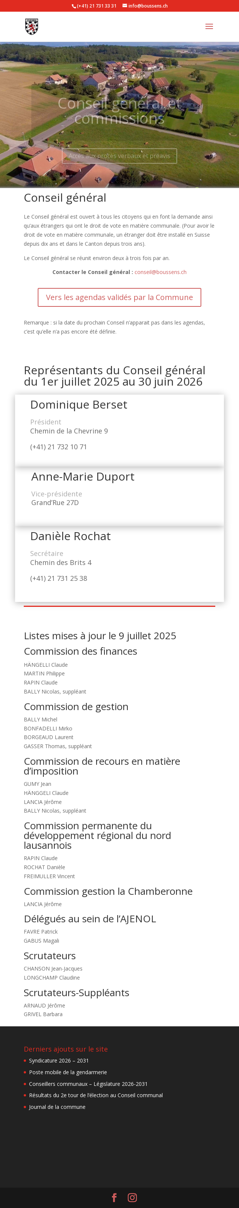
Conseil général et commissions (120, 116)
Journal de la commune (57, 1106)
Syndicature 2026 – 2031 (59, 1060)
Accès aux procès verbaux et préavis (119, 161)
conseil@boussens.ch (161, 272)
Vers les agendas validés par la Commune (119, 297)
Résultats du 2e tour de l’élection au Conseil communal (96, 1095)
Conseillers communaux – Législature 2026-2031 (88, 1083)
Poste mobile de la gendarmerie (68, 1072)
